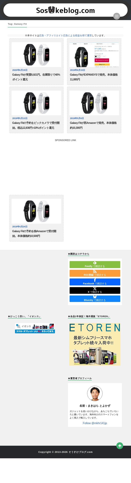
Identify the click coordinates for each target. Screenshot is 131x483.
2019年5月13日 (19, 118)
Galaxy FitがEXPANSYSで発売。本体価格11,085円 (94, 77)
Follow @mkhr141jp (95, 423)
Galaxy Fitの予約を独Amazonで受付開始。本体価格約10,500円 (34, 233)
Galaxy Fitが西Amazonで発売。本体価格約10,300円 (93, 125)
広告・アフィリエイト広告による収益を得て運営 (65, 35)
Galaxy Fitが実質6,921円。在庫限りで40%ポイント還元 (36, 77)
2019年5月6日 (77, 118)
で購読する (95, 264)
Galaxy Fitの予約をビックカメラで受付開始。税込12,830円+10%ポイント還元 (35, 125)
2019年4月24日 (19, 226)
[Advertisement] (65, 165)
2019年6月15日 (77, 70)
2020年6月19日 (19, 70)
